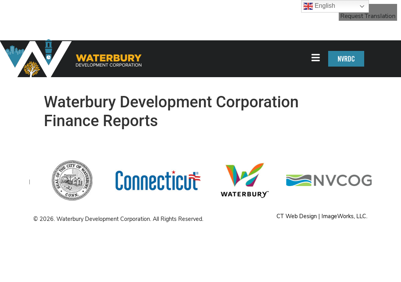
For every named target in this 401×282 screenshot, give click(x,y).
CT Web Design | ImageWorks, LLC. (321, 216)
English (319, 6)
